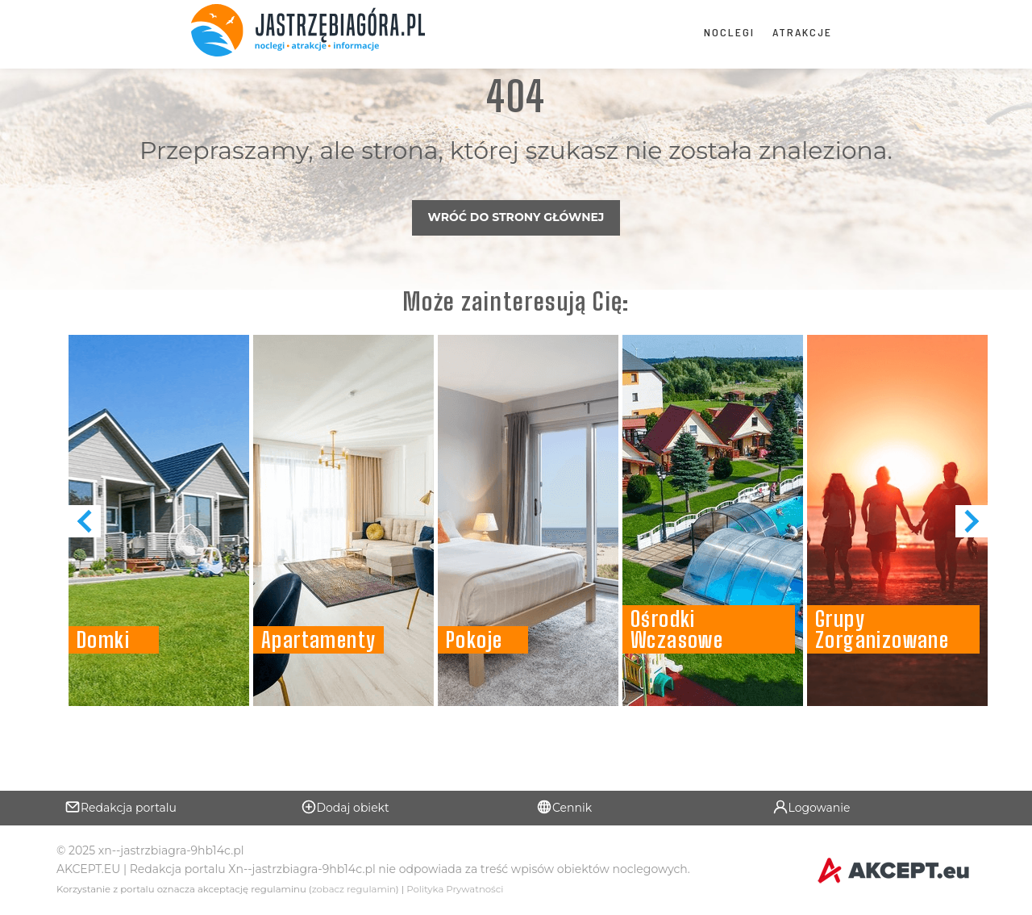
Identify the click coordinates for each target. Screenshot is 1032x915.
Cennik (564, 807)
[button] (971, 521)
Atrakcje (802, 32)
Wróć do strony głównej (516, 217)
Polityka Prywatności (454, 889)
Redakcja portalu (120, 807)
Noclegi (729, 32)
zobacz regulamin (354, 889)
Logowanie (811, 807)
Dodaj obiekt (345, 807)
